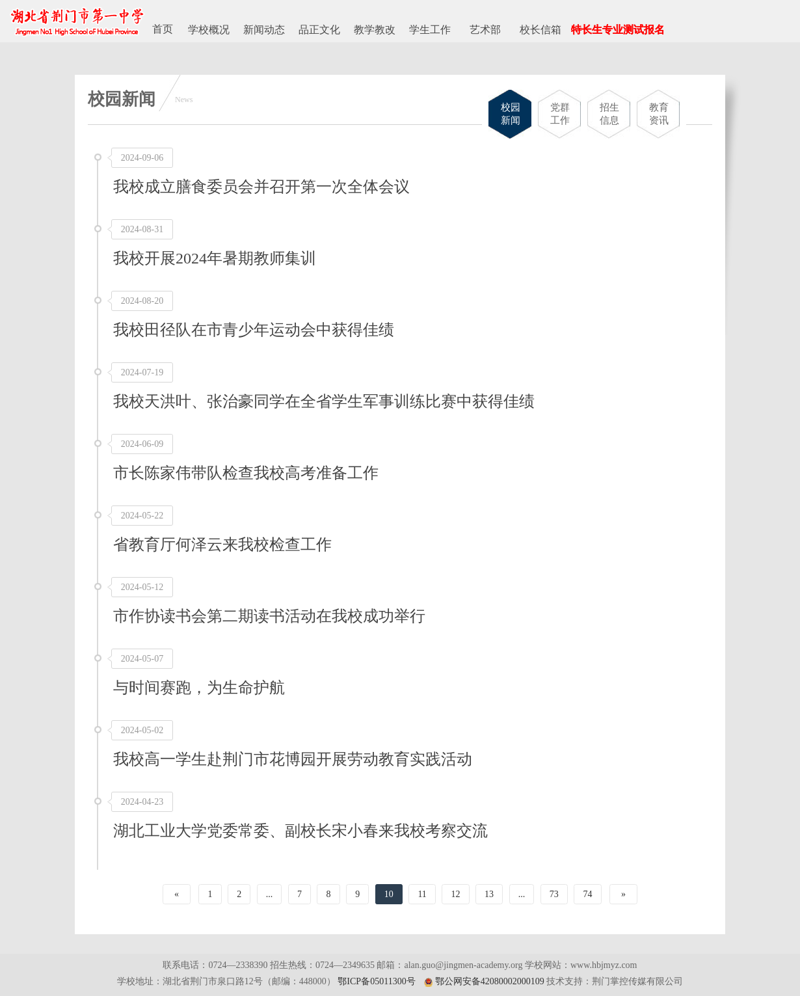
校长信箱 (540, 29)
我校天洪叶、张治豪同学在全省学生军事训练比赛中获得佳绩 (324, 401)
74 (587, 894)
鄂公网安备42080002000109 (489, 981)
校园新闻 (510, 114)
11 (422, 894)
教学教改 (374, 29)
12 (455, 894)
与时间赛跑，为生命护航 (199, 687)
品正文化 (319, 29)
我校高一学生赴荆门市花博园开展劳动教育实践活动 (292, 759)
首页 (162, 28)
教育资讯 (659, 114)
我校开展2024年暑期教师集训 (214, 258)
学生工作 (430, 29)
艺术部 (485, 29)
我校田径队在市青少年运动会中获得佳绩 (253, 329)
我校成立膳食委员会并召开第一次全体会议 (261, 186)
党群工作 (560, 114)
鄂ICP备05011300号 (376, 981)
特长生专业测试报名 (618, 29)
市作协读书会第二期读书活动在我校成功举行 (269, 616)
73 (554, 894)
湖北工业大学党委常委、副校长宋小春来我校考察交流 (300, 830)
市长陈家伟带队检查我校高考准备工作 (246, 472)
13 (489, 894)
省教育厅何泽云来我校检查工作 (222, 544)
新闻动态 (264, 29)
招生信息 (609, 114)
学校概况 (209, 29)
